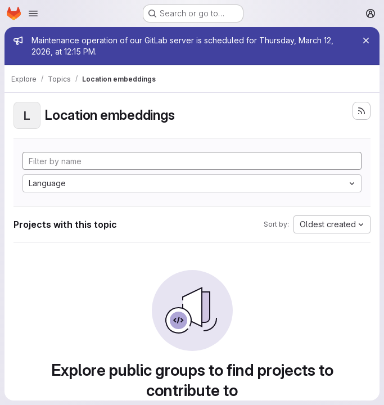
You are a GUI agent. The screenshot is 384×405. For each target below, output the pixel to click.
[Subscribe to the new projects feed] (362, 111)
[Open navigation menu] (33, 13)
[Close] (366, 40)
